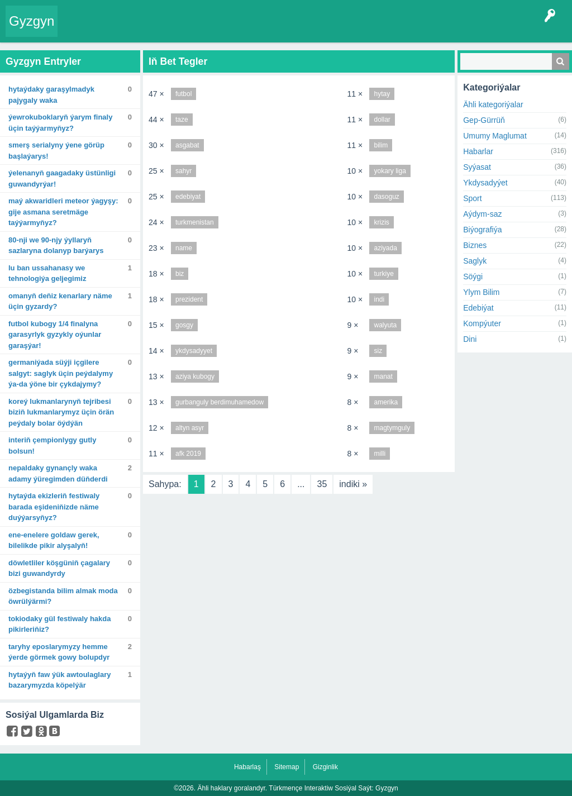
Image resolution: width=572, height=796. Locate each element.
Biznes (475, 245)
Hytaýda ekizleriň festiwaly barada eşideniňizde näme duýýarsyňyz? (53, 507)
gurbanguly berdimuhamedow (219, 402)
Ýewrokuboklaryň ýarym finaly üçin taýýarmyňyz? (60, 122)
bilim (381, 145)
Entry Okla (80, 29)
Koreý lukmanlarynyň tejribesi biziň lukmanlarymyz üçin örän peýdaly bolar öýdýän (61, 412)
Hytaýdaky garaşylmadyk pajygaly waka (51, 94)
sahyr (183, 171)
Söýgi (473, 276)
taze (181, 119)
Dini (469, 339)
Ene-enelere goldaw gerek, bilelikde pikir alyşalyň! (53, 540)
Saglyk (475, 260)
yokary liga (390, 171)
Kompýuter (482, 323)
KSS (337, 29)
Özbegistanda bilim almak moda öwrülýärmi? (63, 596)
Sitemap (286, 767)
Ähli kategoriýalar (493, 104)
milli (379, 453)
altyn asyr (189, 428)
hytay (382, 94)
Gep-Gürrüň (484, 120)
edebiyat (188, 197)
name (183, 248)
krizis (381, 222)
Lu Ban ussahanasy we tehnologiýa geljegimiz (47, 273)
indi (379, 299)
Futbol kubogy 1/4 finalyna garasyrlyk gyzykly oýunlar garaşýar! (54, 335)
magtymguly (392, 428)
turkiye (383, 274)
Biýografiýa (482, 229)
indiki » (353, 484)
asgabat (187, 145)
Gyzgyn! (148, 29)
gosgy (184, 325)
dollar (382, 119)
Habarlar (478, 151)
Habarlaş (247, 767)
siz (378, 351)
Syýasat (477, 167)
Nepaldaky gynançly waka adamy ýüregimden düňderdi (58, 473)
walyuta (385, 325)
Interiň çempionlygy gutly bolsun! (52, 445)
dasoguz (386, 197)
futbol (183, 94)
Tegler (179, 29)
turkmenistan (194, 222)
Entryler (116, 29)
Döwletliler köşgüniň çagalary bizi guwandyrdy (59, 568)
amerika (386, 402)
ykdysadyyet (193, 351)
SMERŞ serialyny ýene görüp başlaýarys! (56, 150)
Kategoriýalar (221, 29)
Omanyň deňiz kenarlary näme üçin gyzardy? (60, 301)
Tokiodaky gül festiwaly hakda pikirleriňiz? (59, 624)
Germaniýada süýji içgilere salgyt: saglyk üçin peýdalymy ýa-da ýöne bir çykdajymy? (60, 373)
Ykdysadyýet (485, 182)
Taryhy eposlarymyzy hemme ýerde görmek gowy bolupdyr (58, 652)
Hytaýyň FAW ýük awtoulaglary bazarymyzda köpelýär (59, 680)
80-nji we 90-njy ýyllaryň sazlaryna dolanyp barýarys (56, 245)
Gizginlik (325, 767)
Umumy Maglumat (495, 135)
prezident (189, 299)
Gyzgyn (31, 20)
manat (383, 376)
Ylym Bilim (481, 292)
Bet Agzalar (299, 29)
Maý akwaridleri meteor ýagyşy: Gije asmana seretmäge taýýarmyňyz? (63, 212)
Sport (472, 198)
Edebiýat (478, 307)
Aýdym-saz (482, 213)
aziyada (385, 248)
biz (179, 274)
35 (322, 484)
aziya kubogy (194, 376)
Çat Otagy (371, 29)
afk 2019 (188, 453)
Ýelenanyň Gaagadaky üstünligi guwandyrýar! (62, 178)
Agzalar (261, 29)
